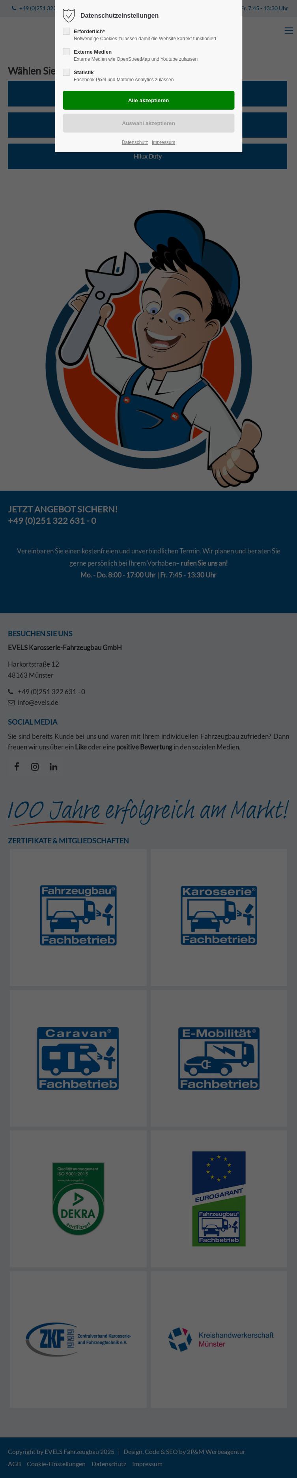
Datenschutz (135, 142)
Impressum (163, 142)
